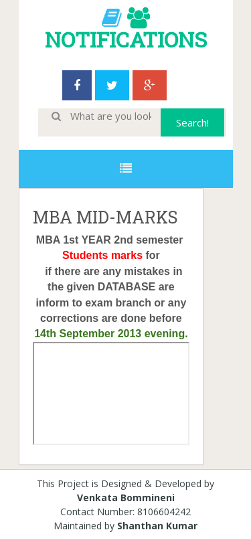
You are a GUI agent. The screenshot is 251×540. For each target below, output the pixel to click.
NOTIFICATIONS (126, 39)
